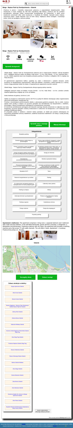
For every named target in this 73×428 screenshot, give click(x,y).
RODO (54, 426)
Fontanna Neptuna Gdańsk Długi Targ (17, 343)
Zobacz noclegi (47, 277)
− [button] (5, 250)
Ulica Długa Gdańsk (17, 368)
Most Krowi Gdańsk (17, 292)
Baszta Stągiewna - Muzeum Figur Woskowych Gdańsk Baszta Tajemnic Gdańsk (17, 306)
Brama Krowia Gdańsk (17, 299)
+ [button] (5, 248)
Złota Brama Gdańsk (17, 381)
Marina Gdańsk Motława (17, 362)
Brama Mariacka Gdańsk (17, 375)
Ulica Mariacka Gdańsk (17, 388)
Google (23, 424)
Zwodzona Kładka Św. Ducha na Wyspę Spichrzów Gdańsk (17, 395)
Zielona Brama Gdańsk (17, 318)
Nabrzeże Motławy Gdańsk (17, 324)
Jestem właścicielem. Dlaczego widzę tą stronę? (43, 411)
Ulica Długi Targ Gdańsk (17, 337)
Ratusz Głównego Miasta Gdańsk (17, 356)
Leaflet (59, 271)
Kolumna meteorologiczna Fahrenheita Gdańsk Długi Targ (17, 331)
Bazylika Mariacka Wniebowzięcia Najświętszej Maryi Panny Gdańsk (17, 407)
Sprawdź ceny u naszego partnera (38, 124)
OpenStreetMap (66, 271)
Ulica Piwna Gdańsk (17, 400)
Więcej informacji (59, 124)
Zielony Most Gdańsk (17, 311)
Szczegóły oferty (25, 277)
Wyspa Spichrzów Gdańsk (17, 286)
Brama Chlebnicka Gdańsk (17, 349)
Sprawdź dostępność (12, 66)
